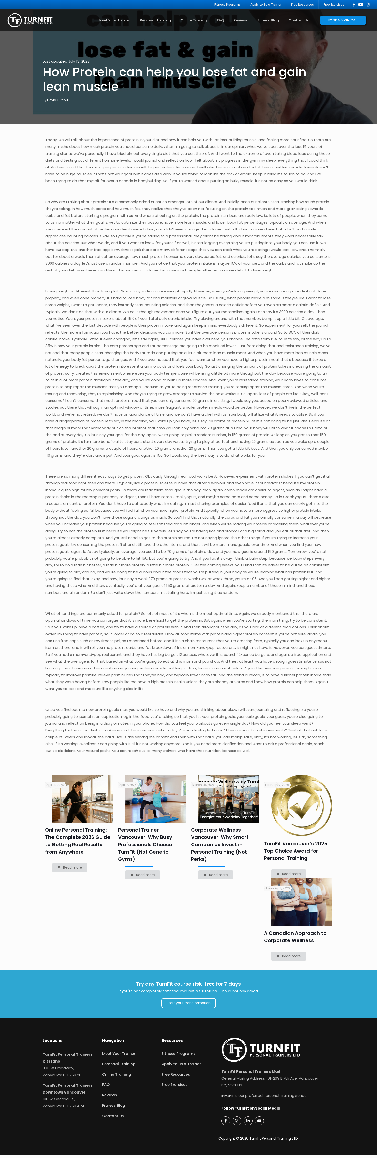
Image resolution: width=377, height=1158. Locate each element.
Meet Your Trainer (118, 1056)
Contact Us (113, 1118)
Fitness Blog (113, 1108)
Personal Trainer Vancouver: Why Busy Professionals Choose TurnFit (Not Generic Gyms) (145, 847)
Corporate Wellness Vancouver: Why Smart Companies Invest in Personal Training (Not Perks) (220, 847)
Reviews (109, 1097)
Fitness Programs (178, 1056)
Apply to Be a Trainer (181, 1066)
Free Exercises (175, 1087)
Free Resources (176, 1077)
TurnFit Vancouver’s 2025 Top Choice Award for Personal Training (295, 853)
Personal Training (119, 1066)
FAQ (106, 1087)
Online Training (116, 1077)
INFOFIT (227, 1098)
